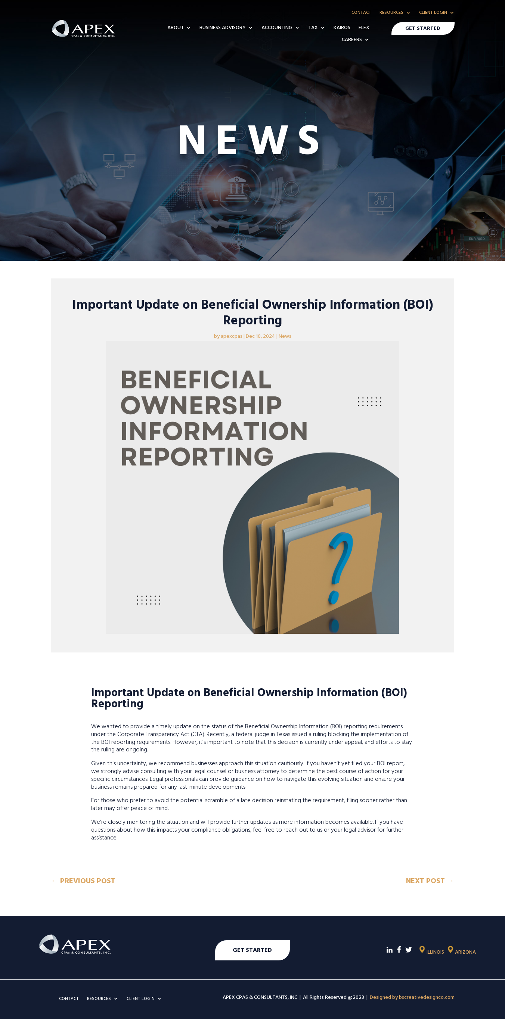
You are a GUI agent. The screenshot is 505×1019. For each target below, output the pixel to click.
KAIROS (342, 28)
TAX (313, 28)
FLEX (364, 28)
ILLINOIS (431, 951)
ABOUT (175, 28)
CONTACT (361, 13)
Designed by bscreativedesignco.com (412, 996)
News (285, 335)
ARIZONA (461, 951)
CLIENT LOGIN (433, 13)
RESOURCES (391, 13)
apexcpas (231, 335)
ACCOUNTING (276, 28)
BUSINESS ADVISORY (222, 28)
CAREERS (352, 40)
